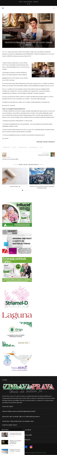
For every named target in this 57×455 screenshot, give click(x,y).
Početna (10, 35)
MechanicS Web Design (41, 452)
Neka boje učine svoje (15, 186)
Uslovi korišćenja (27, 1)
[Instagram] (29, 3)
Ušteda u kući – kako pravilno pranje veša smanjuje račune (18, 421)
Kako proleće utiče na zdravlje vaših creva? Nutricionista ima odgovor (21, 416)
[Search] (54, 8)
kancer (14, 147)
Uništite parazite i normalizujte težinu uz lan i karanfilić (17, 435)
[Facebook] (27, 3)
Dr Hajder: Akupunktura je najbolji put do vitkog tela (16, 439)
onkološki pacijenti (22, 147)
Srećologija (17, 35)
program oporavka (33, 147)
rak (41, 147)
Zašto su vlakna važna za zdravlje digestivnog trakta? (19, 411)
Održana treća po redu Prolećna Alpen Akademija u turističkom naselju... (42, 187)
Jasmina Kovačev (6, 78)
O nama (20, 1)
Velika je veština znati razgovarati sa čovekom (16, 430)
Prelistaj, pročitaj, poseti (28, 35)
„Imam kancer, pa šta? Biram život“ (24, 54)
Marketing (35, 1)
